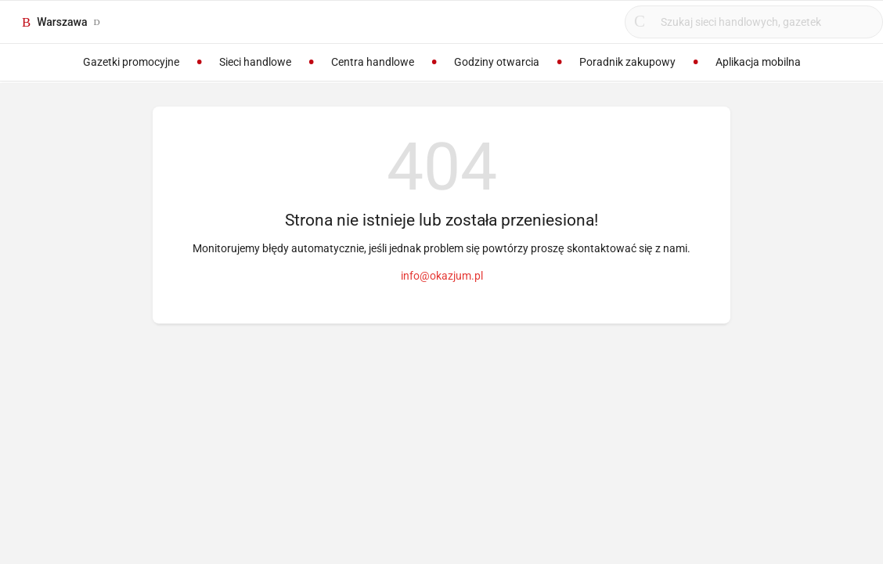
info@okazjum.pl (442, 275)
